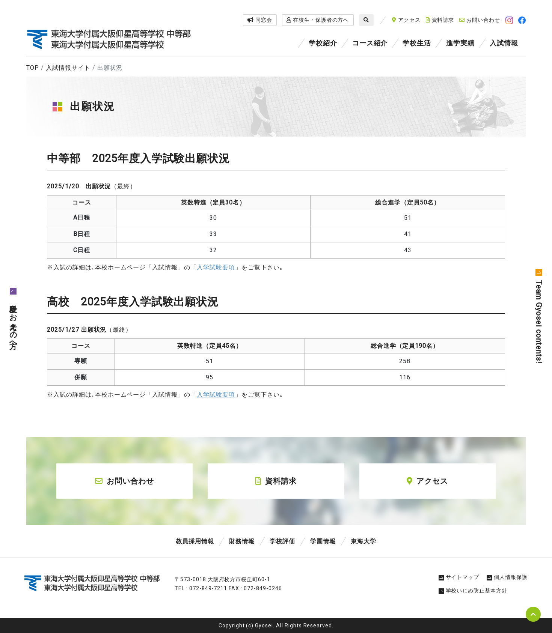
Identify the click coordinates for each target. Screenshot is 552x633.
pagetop (533, 614)
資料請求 (440, 20)
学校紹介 (323, 43)
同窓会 (259, 20)
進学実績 (460, 43)
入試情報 (504, 43)
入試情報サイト (68, 67)
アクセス (406, 20)
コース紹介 (370, 43)
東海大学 (363, 541)
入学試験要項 (216, 394)
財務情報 (242, 541)
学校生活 (417, 43)
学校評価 (282, 541)
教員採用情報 (195, 541)
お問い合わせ (479, 20)
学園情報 (323, 541)
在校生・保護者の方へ (318, 20)
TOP (32, 67)
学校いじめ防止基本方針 (473, 591)
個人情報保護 (507, 577)
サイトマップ (459, 577)
